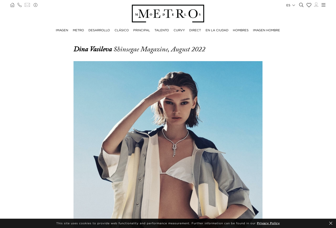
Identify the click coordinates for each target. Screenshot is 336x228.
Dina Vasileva (93, 49)
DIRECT (195, 30)
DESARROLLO (99, 30)
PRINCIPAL (141, 30)
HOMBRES (240, 30)
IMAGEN (62, 30)
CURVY (179, 30)
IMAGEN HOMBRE (266, 30)
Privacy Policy (268, 223)
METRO (78, 30)
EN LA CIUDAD (217, 30)
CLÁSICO (122, 30)
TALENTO (161, 30)
